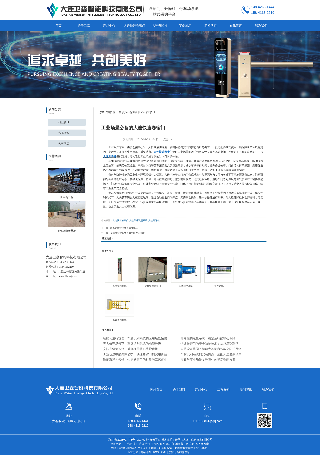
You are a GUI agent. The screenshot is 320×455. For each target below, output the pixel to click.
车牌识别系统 (119, 286)
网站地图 (145, 452)
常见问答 (63, 132)
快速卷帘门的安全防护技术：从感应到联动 (209, 343)
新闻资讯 (134, 112)
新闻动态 (210, 25)
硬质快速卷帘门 (153, 286)
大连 (147, 443)
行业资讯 (63, 122)
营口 (141, 443)
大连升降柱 (159, 25)
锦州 (207, 443)
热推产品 (115, 443)
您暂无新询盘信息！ (180, 452)
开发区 (155, 443)
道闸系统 (219, 286)
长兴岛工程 (66, 197)
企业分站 (133, 452)
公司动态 (63, 143)
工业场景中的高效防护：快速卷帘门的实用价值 (135, 354)
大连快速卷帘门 (134, 25)
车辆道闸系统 (186, 286)
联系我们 (261, 25)
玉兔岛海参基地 (66, 230)
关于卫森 (84, 25)
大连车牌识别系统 (138, 220)
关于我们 (179, 389)
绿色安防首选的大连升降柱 (124, 228)
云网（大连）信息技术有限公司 (193, 439)
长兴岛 (199, 443)
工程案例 (223, 389)
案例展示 (185, 25)
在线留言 (236, 25)
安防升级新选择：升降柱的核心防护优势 (130, 349)
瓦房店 (170, 443)
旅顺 (177, 443)
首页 (58, 25)
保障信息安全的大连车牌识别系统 (127, 233)
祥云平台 (155, 439)
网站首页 (156, 389)
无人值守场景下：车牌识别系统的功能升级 (132, 343)
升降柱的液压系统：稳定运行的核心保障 (208, 338)
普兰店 (185, 443)
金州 (162, 443)
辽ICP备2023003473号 (121, 439)
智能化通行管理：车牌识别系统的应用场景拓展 (135, 338)
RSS (156, 452)
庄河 (192, 443)
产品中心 (109, 25)
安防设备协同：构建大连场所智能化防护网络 (211, 349)
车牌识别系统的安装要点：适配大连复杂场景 (211, 354)
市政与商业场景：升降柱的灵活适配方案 (208, 359)
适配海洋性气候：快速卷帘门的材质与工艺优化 (135, 359)
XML (163, 452)
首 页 (122, 112)
